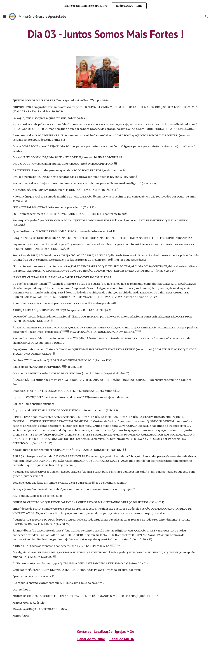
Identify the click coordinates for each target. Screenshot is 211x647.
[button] (4, 16)
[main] (105, 34)
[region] (105, 5)
